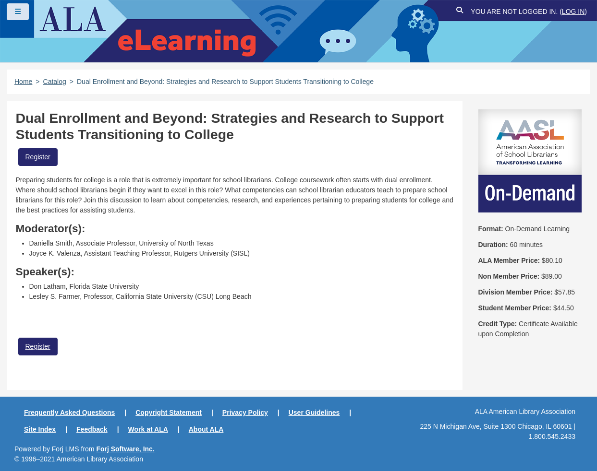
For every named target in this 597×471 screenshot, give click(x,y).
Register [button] (37, 157)
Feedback (92, 429)
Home (23, 81)
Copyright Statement (168, 412)
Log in (573, 11)
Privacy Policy (245, 412)
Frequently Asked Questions (69, 412)
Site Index (40, 429)
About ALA (206, 429)
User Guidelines (314, 412)
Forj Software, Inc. (125, 449)
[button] (459, 11)
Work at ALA (148, 429)
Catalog (54, 81)
